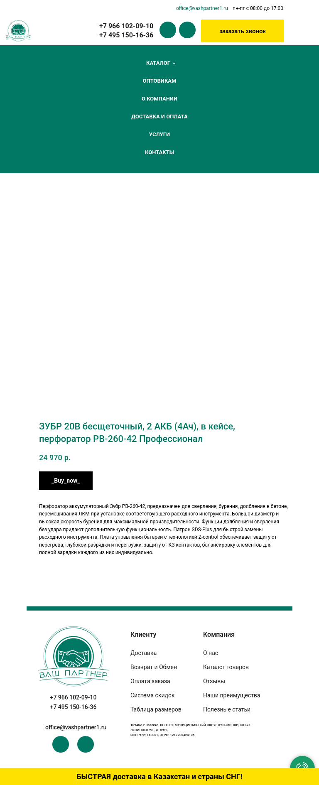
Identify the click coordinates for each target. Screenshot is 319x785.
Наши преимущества (231, 695)
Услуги (159, 134)
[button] (242, 31)
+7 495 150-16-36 (73, 707)
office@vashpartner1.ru (202, 8)
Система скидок (152, 695)
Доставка (143, 653)
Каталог (158, 63)
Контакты (159, 152)
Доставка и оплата (159, 116)
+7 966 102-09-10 (73, 697)
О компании (159, 99)
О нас (210, 653)
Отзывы (214, 681)
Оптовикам (160, 81)
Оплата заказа (150, 681)
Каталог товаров (226, 667)
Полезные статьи (226, 709)
